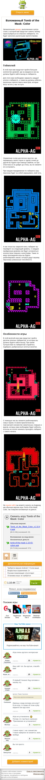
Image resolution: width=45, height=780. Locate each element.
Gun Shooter (7, 616)
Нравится (36, 660)
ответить (15, 661)
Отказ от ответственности (35, 771)
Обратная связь (38, 774)
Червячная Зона (17, 616)
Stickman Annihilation (36, 616)
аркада (18, 29)
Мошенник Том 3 (26, 616)
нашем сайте (11, 505)
